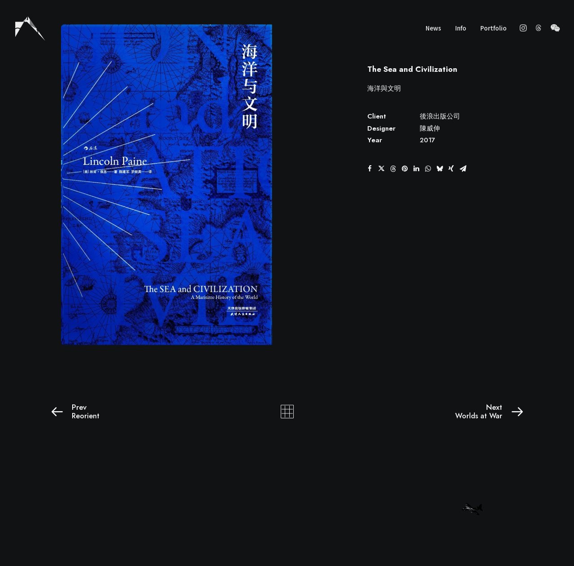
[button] (524, 28)
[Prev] (144, 412)
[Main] (287, 411)
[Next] (429, 412)
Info (460, 28)
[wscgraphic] (30, 28)
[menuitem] (433, 28)
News (433, 28)
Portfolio (493, 28)
